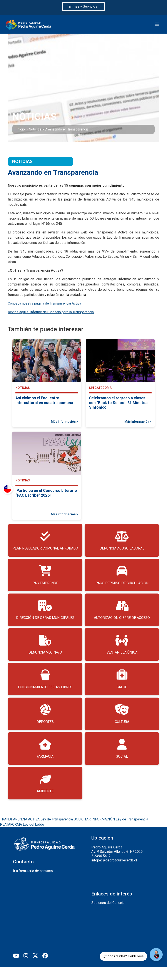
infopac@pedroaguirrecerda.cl (114, 860)
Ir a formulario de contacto (33, 871)
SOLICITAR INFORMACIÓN (111, 819)
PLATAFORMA (22, 824)
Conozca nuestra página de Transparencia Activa (44, 303)
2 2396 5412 (101, 856)
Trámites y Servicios (82, 6)
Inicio (21, 129)
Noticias (35, 129)
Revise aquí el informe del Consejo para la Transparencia (51, 312)
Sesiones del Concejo (108, 903)
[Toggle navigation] (157, 24)
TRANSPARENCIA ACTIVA (37, 819)
